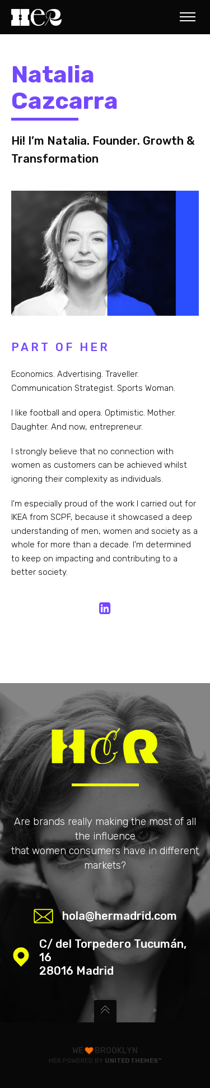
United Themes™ (133, 1060)
